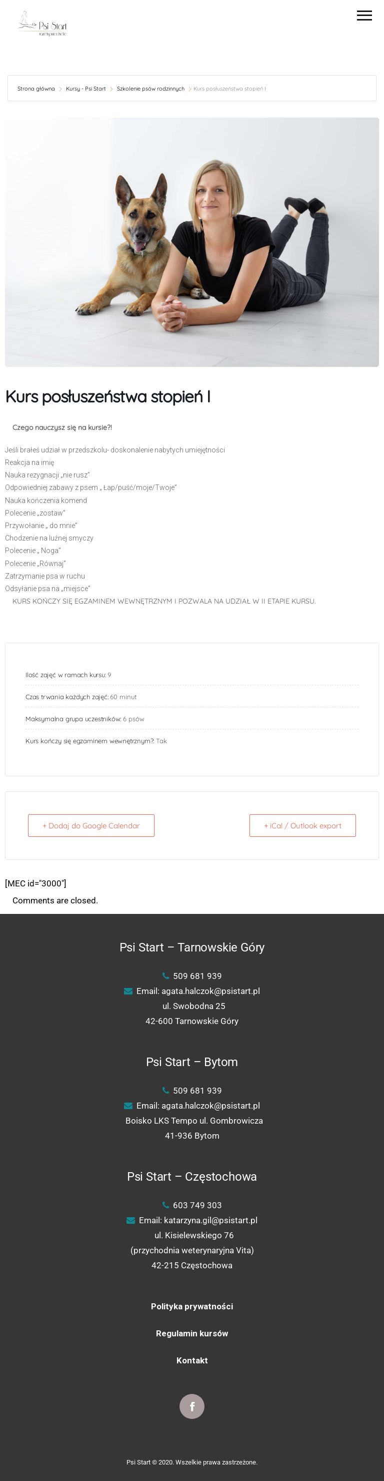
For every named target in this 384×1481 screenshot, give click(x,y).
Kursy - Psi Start (86, 88)
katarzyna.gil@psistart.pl (211, 1220)
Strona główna (37, 88)
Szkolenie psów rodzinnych (150, 88)
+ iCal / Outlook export (303, 825)
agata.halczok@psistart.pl (211, 991)
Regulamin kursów (192, 1333)
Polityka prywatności (192, 1306)
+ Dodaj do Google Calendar (91, 825)
